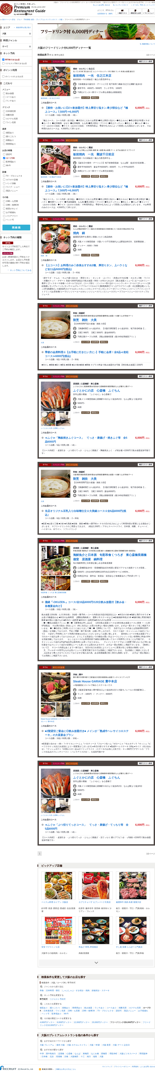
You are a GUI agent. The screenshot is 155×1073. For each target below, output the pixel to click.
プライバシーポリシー (122, 1066)
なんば (77, 1053)
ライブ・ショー (13, 187)
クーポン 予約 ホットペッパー (144, 5)
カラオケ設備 (12, 180)
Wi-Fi (8, 165)
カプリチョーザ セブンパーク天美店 (94, 902)
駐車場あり (11, 162)
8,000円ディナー (64, 1022)
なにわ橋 (95, 1053)
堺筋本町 (113, 1053)
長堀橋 (59, 1056)
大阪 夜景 (106, 1045)
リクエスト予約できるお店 (16, 63)
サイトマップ (107, 1066)
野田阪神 (143, 1053)
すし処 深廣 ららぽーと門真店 (129, 947)
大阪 (60, 19)
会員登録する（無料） (105, 14)
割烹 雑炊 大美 (85, 320)
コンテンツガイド (121, 5)
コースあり (11, 97)
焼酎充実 (10, 115)
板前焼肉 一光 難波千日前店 (51, 177)
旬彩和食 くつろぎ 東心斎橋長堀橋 (53, 592)
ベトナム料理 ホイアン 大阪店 (54, 902)
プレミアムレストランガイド (46, 19)
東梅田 (86, 1053)
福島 (95, 1056)
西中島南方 (51, 1053)
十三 (83, 1056)
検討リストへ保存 (145, 61)
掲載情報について (148, 44)
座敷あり (10, 140)
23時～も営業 (12, 201)
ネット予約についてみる (20, 270)
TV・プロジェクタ (14, 176)
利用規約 (135, 1066)
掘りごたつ (11, 136)
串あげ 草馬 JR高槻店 (88, 947)
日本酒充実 (11, 111)
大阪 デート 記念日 (121, 1045)
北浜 (52, 1056)
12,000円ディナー (82, 1022)
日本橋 (44, 1056)
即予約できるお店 (12, 60)
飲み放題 (10, 93)
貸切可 (9, 154)
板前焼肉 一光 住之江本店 (50, 98)
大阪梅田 (74, 1056)
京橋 (66, 1056)
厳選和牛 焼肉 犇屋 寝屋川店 (128, 902)
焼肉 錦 (44, 256)
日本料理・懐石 (53, 990)
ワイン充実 (11, 122)
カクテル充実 (12, 119)
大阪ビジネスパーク (128, 1053)
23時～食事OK (12, 205)
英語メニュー (12, 191)
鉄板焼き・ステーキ (100, 990)
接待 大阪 (60, 1045)
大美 (42, 342)
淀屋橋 (61, 1053)
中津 (42, 1053)
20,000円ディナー (100, 1022)
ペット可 (10, 220)
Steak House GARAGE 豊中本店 (95, 681)
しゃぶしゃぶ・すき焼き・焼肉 (76, 990)
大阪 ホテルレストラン (77, 1045)
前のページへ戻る (8, 19)
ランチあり (11, 101)
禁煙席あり (11, 144)
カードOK (10, 158)
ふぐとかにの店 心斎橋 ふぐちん (53, 428)
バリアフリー (12, 216)
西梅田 (104, 1053)
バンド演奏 (11, 183)
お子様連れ (11, 212)
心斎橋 (69, 1053)
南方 (89, 1056)
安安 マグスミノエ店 (50, 947)
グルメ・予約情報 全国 (25, 19)
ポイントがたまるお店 (14, 76)
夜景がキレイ (12, 209)
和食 (42, 990)
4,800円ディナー (47, 1022)
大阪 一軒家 (95, 1045)
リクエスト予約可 (58, 999)
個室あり (10, 133)
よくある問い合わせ (102, 5)
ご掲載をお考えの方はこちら (65, 1069)
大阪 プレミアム (47, 1045)
